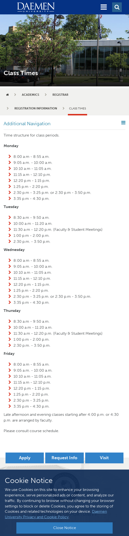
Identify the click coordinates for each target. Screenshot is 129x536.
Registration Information (35, 108)
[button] (104, 7)
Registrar (60, 94)
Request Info (64, 457)
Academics (30, 94)
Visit (104, 457)
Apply (24, 457)
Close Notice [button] (64, 527)
